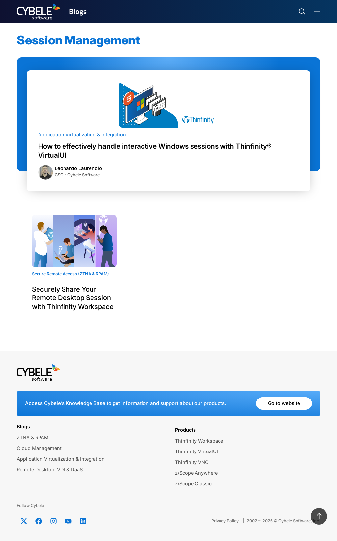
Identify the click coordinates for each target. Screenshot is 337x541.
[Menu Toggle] (317, 12)
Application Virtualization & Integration (82, 135)
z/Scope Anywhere (196, 473)
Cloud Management (39, 448)
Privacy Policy (225, 520)
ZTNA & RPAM (32, 438)
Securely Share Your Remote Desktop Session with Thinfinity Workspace (73, 298)
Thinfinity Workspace (199, 441)
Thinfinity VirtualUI (196, 451)
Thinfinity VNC (192, 462)
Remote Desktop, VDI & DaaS (50, 470)
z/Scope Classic (193, 484)
